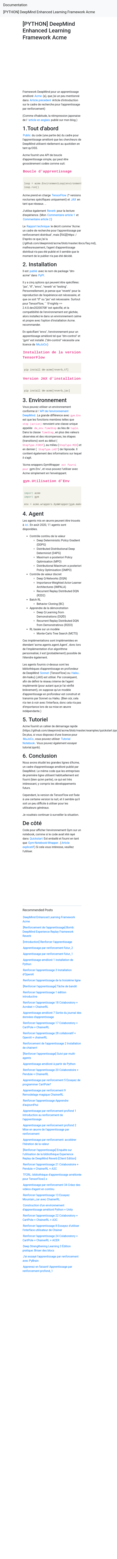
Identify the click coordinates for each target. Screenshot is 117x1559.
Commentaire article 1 (61, 215)
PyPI (41, 275)
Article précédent (40, 100)
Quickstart (36, 838)
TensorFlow (59, 195)
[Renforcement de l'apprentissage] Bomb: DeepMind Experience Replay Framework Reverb (48, 932)
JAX (73, 199)
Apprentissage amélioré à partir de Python (49, 1064)
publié (33, 271)
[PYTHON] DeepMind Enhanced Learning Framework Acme (49, 12)
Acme (38, 96)
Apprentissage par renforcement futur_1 (48, 954)
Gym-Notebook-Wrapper (43, 842)
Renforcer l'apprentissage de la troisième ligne (52, 980)
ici (26, 525)
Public (27, 135)
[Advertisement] (45, 64)
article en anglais (39, 120)
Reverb (51, 210)
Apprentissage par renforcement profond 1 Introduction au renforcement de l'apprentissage (49, 1115)
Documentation (15, 5)
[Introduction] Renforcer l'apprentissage (47, 942)
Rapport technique (38, 226)
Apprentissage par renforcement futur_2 (48, 948)
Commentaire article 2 (37, 219)
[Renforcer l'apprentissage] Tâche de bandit (50, 986)
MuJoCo (41, 344)
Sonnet (44, 673)
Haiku (75, 673)
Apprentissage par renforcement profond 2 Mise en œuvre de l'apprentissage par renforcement (49, 1129)
